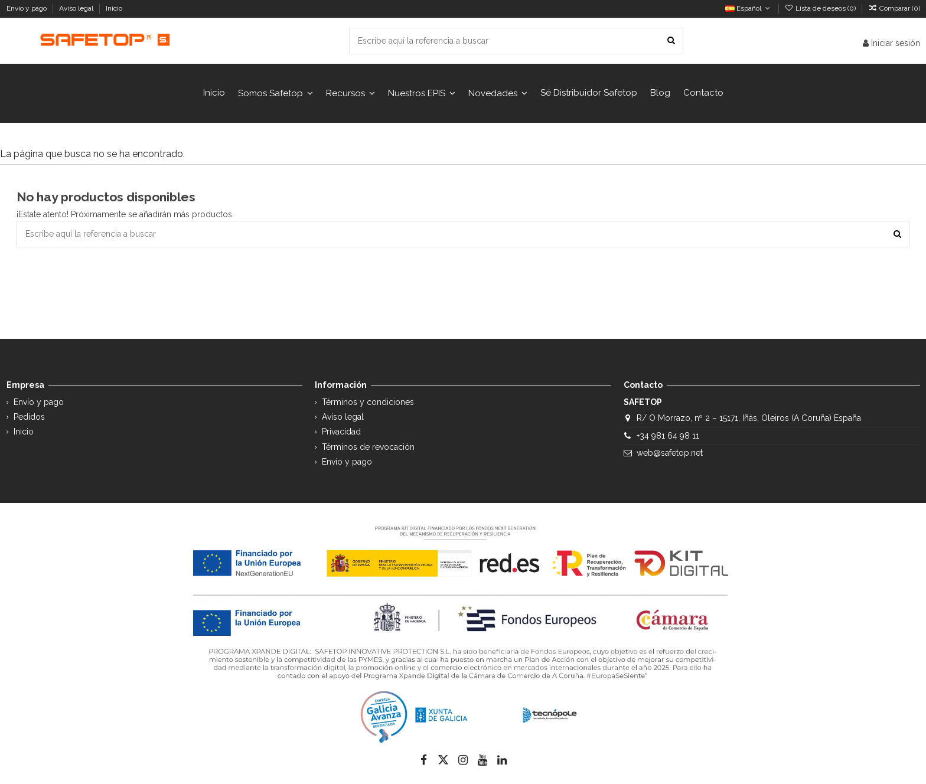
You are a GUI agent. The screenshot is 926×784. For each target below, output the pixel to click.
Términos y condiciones (368, 402)
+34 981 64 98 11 (668, 435)
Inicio (114, 8)
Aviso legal (77, 8)
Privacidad (341, 431)
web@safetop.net (670, 453)
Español (748, 8)
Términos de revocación (368, 447)
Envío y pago (27, 8)
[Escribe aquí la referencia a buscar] (671, 41)
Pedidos (29, 417)
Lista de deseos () (821, 8)
